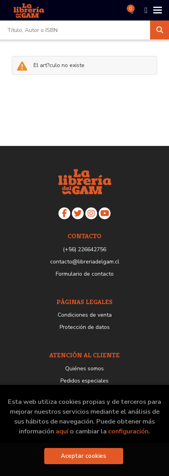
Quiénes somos (84, 368)
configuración (128, 431)
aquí (62, 431)
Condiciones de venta (85, 315)
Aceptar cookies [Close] (83, 456)
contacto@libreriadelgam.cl (84, 261)
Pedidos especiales (84, 381)
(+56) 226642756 (84, 249)
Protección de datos (85, 327)
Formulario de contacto (85, 274)
